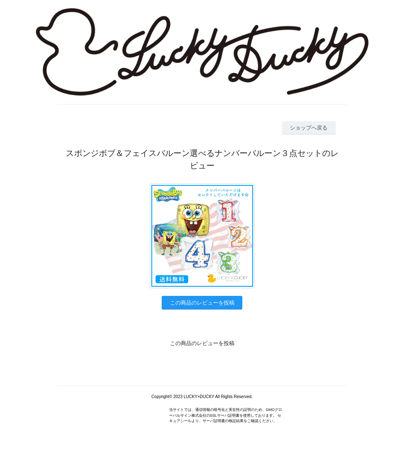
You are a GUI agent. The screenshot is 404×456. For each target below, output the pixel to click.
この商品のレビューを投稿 (202, 303)
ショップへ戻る (309, 128)
